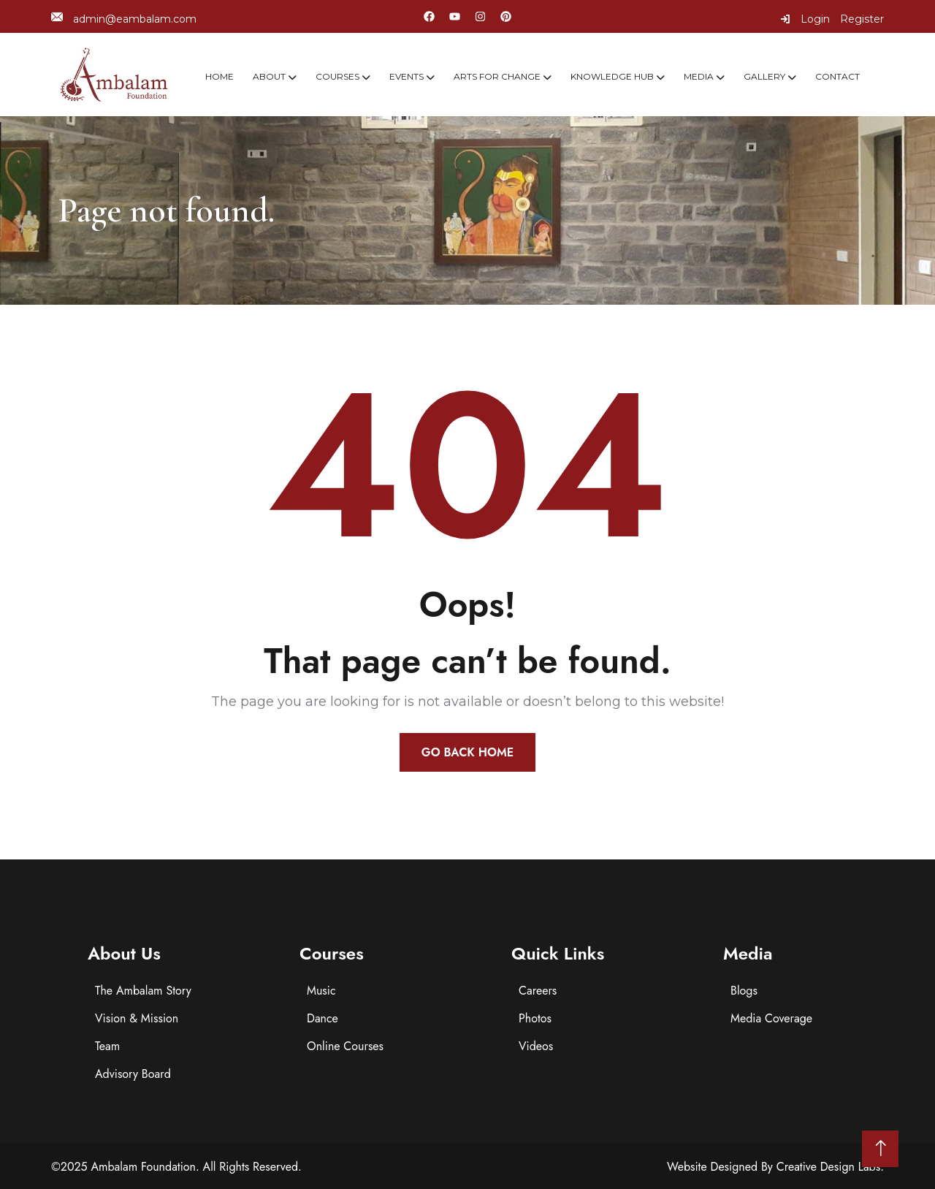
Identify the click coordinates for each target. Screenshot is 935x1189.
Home (219, 76)
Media (699, 76)
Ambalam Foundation (143, 1166)
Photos (535, 1018)
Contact (837, 76)
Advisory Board (133, 1073)
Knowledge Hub (612, 76)
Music (321, 990)
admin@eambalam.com (123, 19)
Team (107, 1046)
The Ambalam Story (143, 990)
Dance (322, 1018)
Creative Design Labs (828, 1166)
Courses (337, 76)
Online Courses (345, 1046)
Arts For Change (497, 76)
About (269, 76)
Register (862, 19)
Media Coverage (771, 1018)
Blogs (743, 990)
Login (805, 19)
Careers (538, 990)
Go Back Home (467, 752)
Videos (536, 1046)
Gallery (764, 76)
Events (406, 76)
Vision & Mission (136, 1018)
